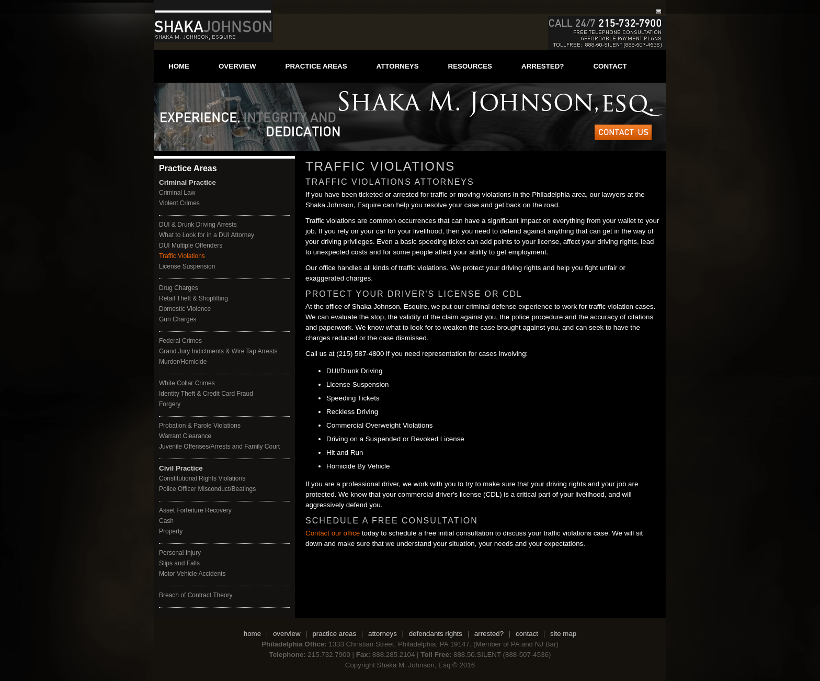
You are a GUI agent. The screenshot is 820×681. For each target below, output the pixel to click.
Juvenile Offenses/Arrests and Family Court (219, 446)
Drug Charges (178, 288)
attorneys (398, 66)
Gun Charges (177, 319)
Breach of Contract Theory (196, 595)
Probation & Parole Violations (200, 425)
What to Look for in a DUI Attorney (206, 235)
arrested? (542, 66)
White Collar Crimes (187, 383)
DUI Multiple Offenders (190, 245)
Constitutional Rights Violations (202, 478)
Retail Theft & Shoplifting (193, 298)
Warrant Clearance (185, 436)
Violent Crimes (179, 203)
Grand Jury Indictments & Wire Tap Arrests (218, 351)
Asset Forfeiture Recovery (195, 510)
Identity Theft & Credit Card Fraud (206, 393)
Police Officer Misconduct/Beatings (207, 489)
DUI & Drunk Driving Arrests (198, 224)
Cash (166, 520)
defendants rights (435, 634)
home (178, 66)
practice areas (316, 66)
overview (237, 66)
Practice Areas (188, 168)
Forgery (169, 404)
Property (171, 531)
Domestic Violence (185, 308)
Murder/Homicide (183, 361)
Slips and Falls (179, 563)
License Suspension (187, 266)
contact (610, 66)
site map (563, 634)
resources (470, 66)
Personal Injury (180, 552)
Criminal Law (177, 192)
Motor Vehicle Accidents (192, 573)
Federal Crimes (180, 340)
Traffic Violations (182, 256)
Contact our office (332, 533)
